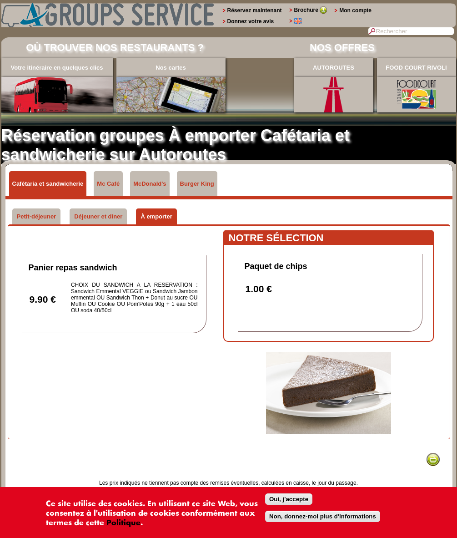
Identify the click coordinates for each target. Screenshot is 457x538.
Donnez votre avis (250, 21)
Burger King (197, 183)
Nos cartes (171, 67)
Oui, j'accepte (288, 499)
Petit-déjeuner (36, 216)
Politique (123, 523)
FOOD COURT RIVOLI (416, 67)
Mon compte (355, 10)
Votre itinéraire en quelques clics (57, 67)
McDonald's (149, 183)
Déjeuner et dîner (98, 216)
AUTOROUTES (333, 67)
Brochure (310, 10)
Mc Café (108, 183)
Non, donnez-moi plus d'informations (322, 516)
